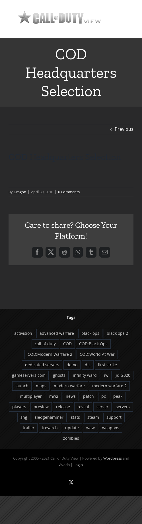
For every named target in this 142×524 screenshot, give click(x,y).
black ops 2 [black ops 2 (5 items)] (117, 333)
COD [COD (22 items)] (67, 343)
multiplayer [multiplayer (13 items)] (31, 396)
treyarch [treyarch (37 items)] (50, 427)
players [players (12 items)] (19, 406)
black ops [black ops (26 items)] (90, 333)
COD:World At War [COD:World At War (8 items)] (97, 354)
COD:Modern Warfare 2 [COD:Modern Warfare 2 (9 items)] (50, 354)
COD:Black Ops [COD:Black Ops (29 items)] (93, 343)
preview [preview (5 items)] (41, 406)
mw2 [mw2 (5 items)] (53, 396)
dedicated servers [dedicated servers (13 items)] (42, 364)
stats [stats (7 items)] (75, 417)
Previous (124, 129)
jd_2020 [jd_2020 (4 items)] (123, 375)
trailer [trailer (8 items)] (28, 427)
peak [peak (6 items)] (117, 396)
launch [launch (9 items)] (21, 385)
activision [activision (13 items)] (23, 333)
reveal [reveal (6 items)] (83, 406)
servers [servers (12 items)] (123, 406)
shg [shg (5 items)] (23, 417)
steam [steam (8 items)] (93, 417)
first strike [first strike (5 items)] (107, 364)
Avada (64, 464)
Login (78, 464)
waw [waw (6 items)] (90, 427)
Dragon (20, 191)
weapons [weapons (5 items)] (110, 427)
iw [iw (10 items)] (106, 375)
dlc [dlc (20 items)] (87, 364)
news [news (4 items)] (71, 396)
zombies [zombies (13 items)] (71, 438)
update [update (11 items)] (72, 427)
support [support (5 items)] (114, 417)
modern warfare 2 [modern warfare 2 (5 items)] (109, 385)
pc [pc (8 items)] (103, 396)
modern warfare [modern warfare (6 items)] (69, 385)
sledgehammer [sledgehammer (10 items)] (49, 417)
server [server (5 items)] (102, 406)
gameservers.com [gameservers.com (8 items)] (29, 375)
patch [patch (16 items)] (88, 396)
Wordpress (112, 458)
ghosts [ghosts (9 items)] (59, 375)
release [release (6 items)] (63, 406)
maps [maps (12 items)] (41, 385)
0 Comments (69, 191)
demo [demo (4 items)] (72, 364)
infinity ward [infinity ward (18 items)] (85, 375)
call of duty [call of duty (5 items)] (45, 343)
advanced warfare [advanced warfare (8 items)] (57, 333)
